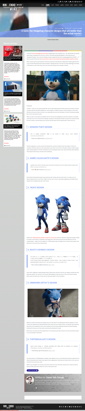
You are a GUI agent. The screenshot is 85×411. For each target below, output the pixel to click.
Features (57, 5)
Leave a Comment (57, 28)
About (71, 5)
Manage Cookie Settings (28, 408)
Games (75, 5)
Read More (6, 76)
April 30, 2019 (49, 138)
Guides (62, 5)
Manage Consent (15, 410)
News (53, 5)
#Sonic (67, 134)
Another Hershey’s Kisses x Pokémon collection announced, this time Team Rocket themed (12, 58)
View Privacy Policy (19, 408)
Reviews (67, 5)
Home (43, 5)
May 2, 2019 (51, 264)
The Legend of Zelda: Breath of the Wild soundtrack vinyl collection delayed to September (12, 126)
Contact (80, 5)
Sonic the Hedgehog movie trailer (40, 53)
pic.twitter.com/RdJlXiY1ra (39, 167)
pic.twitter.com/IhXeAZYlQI (37, 135)
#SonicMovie (34, 348)
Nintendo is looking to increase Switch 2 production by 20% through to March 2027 (12, 94)
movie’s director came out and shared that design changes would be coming (59, 59)
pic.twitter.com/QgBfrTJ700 (60, 262)
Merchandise (79, 35)
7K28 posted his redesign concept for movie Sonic (44, 237)
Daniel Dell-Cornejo (75, 28)
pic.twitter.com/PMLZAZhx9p (44, 348)
